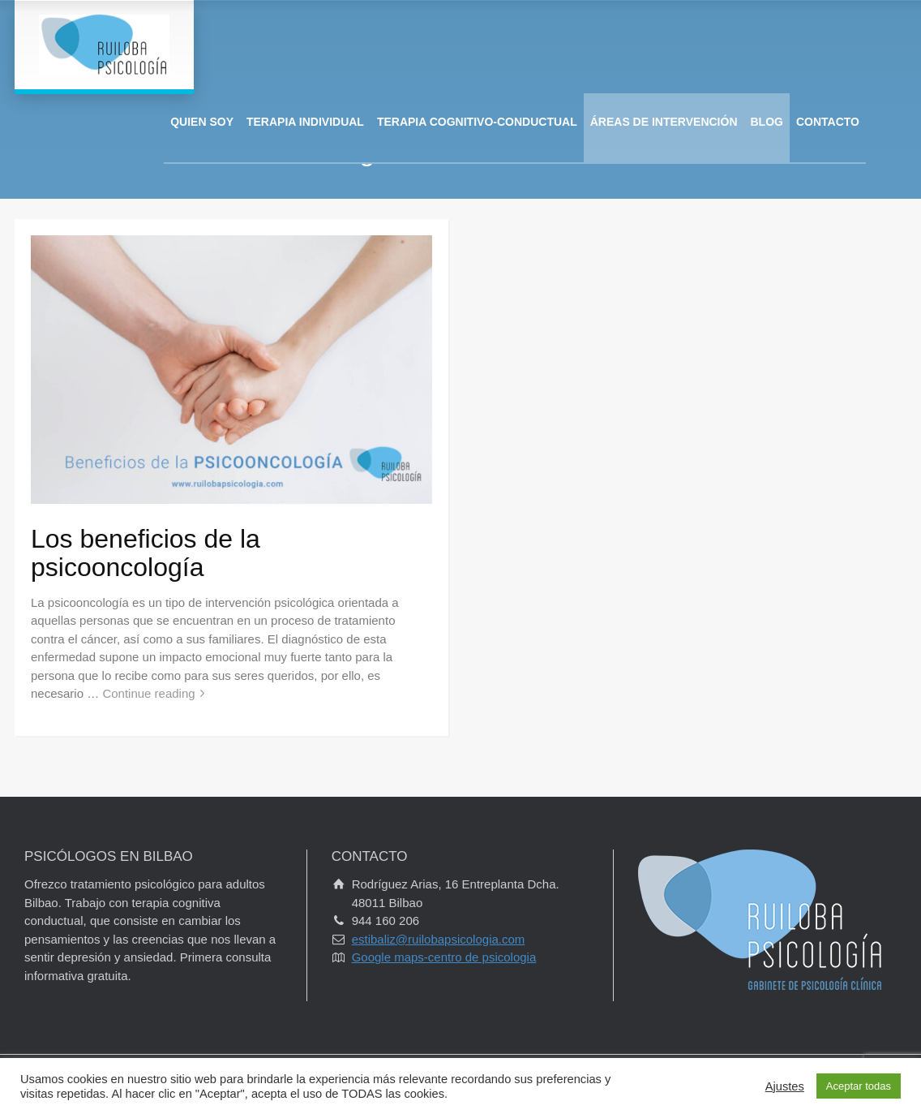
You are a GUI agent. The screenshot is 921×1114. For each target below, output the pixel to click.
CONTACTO (827, 121)
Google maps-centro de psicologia (444, 957)
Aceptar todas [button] (858, 1086)
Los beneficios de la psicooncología (145, 553)
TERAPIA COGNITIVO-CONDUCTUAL (477, 121)
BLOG (767, 121)
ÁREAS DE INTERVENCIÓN (664, 121)
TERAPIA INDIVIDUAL (305, 121)
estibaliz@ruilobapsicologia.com (438, 939)
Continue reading (148, 693)
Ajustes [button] (784, 1086)
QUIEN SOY (201, 121)
